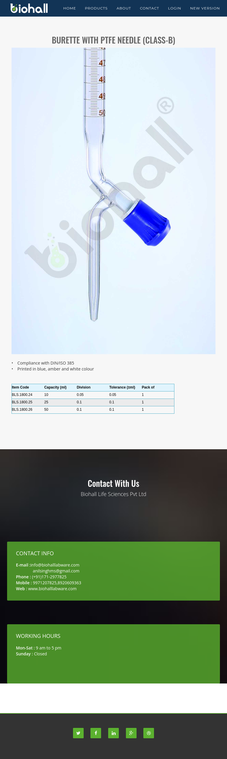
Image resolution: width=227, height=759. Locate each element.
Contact (149, 14)
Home (69, 14)
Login (174, 14)
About (123, 14)
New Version (205, 14)
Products (96, 14)
